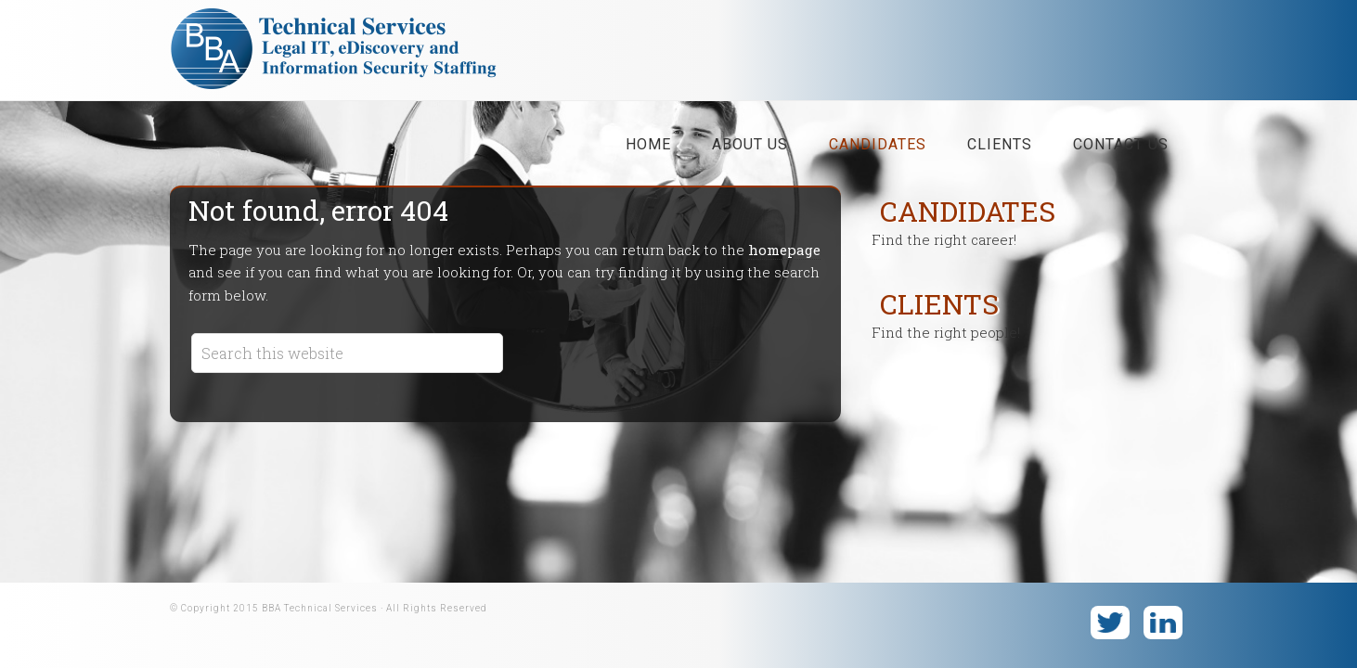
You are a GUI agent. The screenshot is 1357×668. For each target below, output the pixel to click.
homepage (784, 249)
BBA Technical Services (320, 608)
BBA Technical (341, 54)
